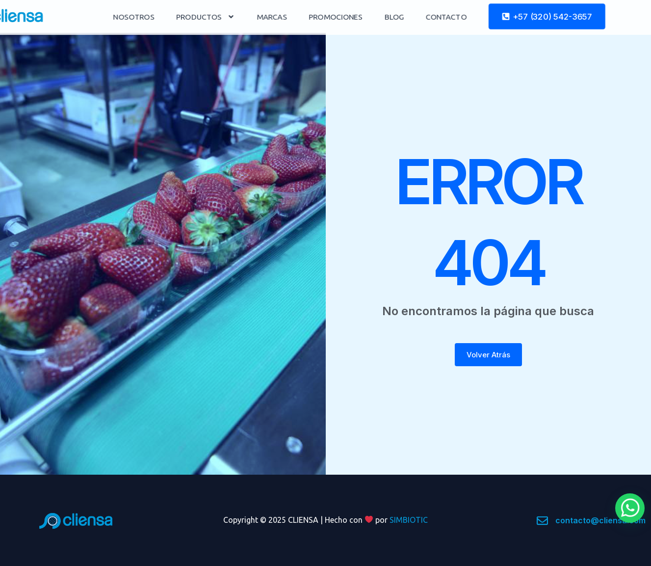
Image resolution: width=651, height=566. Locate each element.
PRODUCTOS (244, 16)
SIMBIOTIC (409, 519)
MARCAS (310, 16)
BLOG (430, 16)
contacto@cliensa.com (600, 520)
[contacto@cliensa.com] (542, 520)
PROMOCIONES (372, 16)
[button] (630, 508)
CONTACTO (482, 16)
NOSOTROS (173, 16)
